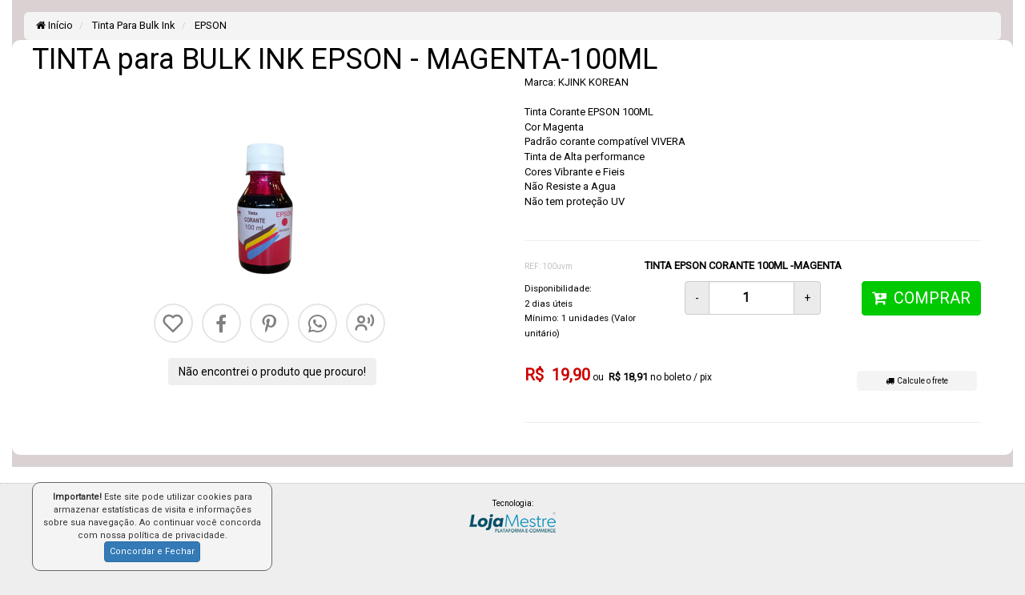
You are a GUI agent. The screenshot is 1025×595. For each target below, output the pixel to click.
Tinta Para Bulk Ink (132, 25)
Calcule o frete (917, 380)
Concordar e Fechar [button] (152, 551)
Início (54, 25)
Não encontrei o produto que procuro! (272, 371)
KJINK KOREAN (593, 82)
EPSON (209, 25)
